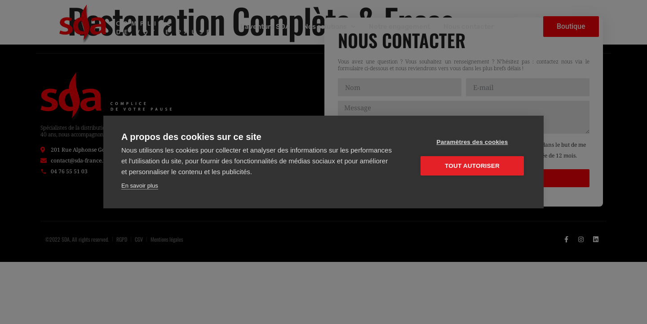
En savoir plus (139, 185)
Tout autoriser (472, 165)
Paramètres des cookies (472, 142)
